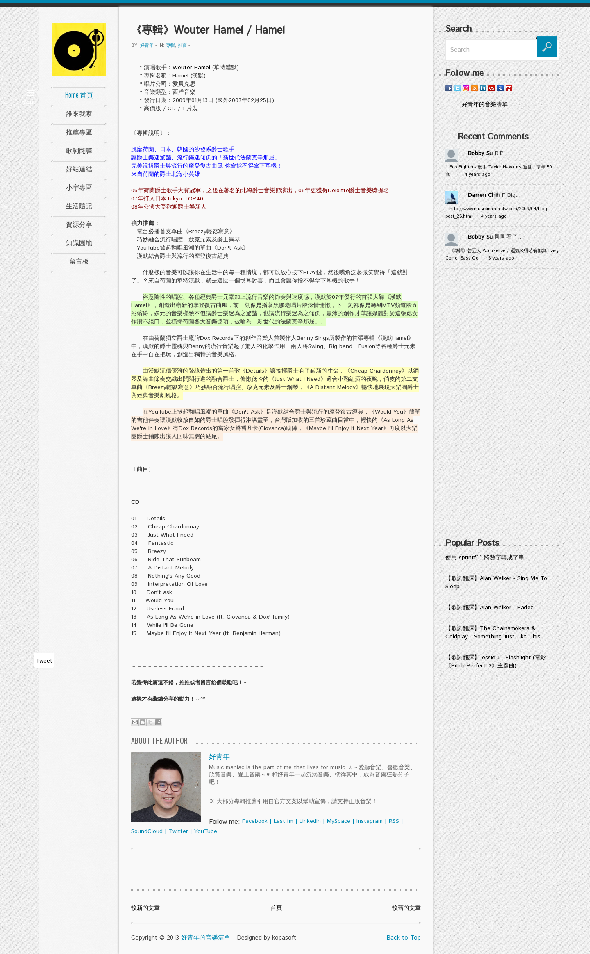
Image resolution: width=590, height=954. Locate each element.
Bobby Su (480, 153)
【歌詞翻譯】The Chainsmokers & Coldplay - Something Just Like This (492, 632)
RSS (394, 821)
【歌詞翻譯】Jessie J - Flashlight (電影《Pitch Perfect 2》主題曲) (495, 661)
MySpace (338, 821)
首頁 (276, 908)
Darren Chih (484, 195)
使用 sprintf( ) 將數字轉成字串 (484, 557)
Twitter (178, 831)
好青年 (147, 45)
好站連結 (79, 168)
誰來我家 (79, 113)
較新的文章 (145, 908)
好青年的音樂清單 (205, 938)
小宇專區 (79, 187)
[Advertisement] (502, 406)
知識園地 (79, 242)
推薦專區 (79, 132)
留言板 (79, 261)
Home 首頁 (79, 95)
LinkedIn (310, 821)
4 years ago (477, 174)
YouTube (205, 831)
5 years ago (501, 258)
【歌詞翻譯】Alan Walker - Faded (489, 607)
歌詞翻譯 (79, 150)
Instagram (369, 821)
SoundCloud (147, 831)
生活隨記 (79, 205)
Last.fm (283, 821)
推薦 (182, 45)
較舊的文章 (406, 908)
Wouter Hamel (191, 68)
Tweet (44, 661)
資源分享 (79, 224)
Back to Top (403, 938)
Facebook (255, 821)
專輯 (170, 45)
